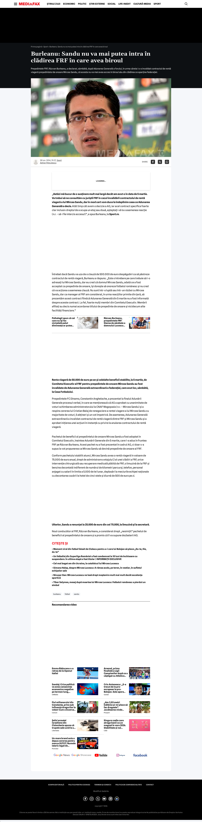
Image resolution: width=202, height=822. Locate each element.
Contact (150, 785)
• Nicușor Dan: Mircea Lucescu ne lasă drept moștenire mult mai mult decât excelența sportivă (97, 576)
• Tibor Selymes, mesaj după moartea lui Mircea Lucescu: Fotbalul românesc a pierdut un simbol (99, 584)
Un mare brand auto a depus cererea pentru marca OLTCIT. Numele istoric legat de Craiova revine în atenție (64, 742)
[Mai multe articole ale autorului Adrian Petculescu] (36, 162)
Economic (69, 4)
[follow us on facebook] (140, 755)
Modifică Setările (101, 791)
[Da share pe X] (160, 162)
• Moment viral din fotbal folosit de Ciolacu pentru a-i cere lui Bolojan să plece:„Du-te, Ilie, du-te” (99, 550)
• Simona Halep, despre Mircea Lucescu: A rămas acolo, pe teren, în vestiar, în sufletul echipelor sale (97, 569)
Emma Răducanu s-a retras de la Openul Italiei (63, 671)
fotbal (67, 594)
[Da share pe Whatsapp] (167, 162)
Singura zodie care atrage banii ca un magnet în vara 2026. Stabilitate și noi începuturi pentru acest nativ (115, 724)
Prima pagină (36, 47)
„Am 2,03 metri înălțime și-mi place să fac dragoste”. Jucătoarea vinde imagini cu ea (116, 706)
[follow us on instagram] (120, 755)
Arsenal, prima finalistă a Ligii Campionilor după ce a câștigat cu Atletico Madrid (116, 672)
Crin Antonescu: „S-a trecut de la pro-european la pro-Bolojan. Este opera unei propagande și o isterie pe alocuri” (115, 688)
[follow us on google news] (62, 755)
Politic (82, 4)
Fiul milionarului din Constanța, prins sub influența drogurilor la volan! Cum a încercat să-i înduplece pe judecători (64, 706)
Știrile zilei (53, 4)
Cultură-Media (142, 4)
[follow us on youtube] (101, 755)
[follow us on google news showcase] (81, 755)
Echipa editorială (56, 785)
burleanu (57, 594)
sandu (76, 594)
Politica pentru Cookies (79, 785)
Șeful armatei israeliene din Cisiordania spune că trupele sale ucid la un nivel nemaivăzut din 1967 (63, 724)
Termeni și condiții (102, 785)
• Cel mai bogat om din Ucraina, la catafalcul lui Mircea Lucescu (85, 563)
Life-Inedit (124, 4)
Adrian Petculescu (48, 163)
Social (112, 4)
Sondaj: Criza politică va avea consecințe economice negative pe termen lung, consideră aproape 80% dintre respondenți (63, 688)
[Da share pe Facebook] (153, 162)
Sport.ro (114, 214)
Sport (157, 4)
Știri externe (97, 4)
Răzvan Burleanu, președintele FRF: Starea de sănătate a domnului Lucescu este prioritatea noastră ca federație (114, 322)
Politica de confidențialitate (128, 785)
